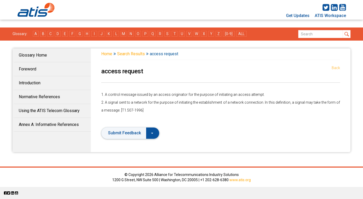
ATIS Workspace (330, 15)
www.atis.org (240, 180)
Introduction (29, 82)
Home (106, 53)
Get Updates (298, 15)
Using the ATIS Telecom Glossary (49, 110)
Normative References (39, 96)
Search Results (131, 53)
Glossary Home (33, 55)
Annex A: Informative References (49, 124)
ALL (241, 34)
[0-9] (229, 34)
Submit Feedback (130, 132)
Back (336, 68)
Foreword (27, 69)
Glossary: (20, 34)
